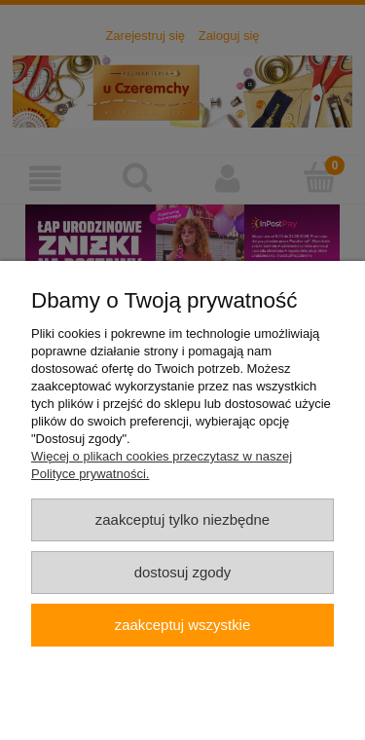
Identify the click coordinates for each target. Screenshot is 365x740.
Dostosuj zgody (183, 572)
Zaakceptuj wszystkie (182, 624)
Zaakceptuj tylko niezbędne (182, 519)
